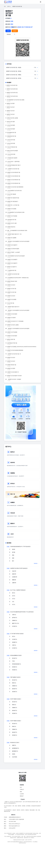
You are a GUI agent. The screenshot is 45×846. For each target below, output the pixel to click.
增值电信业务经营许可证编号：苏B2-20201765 (22, 839)
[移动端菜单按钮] (40, 2)
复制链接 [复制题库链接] (9, 34)
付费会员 (22, 789)
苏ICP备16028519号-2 (28, 841)
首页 (5, 6)
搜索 (21, 791)
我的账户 (22, 796)
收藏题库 (15, 30)
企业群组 (22, 793)
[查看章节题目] (37, 67)
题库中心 (9, 6)
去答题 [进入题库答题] (8, 30)
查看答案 (36, 563)
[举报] (14, 34)
